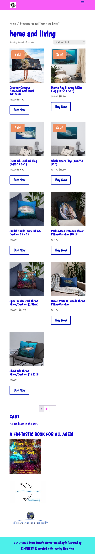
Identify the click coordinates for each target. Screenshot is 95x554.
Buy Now (19, 110)
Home (13, 23)
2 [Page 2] (47, 409)
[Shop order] (69, 42)
